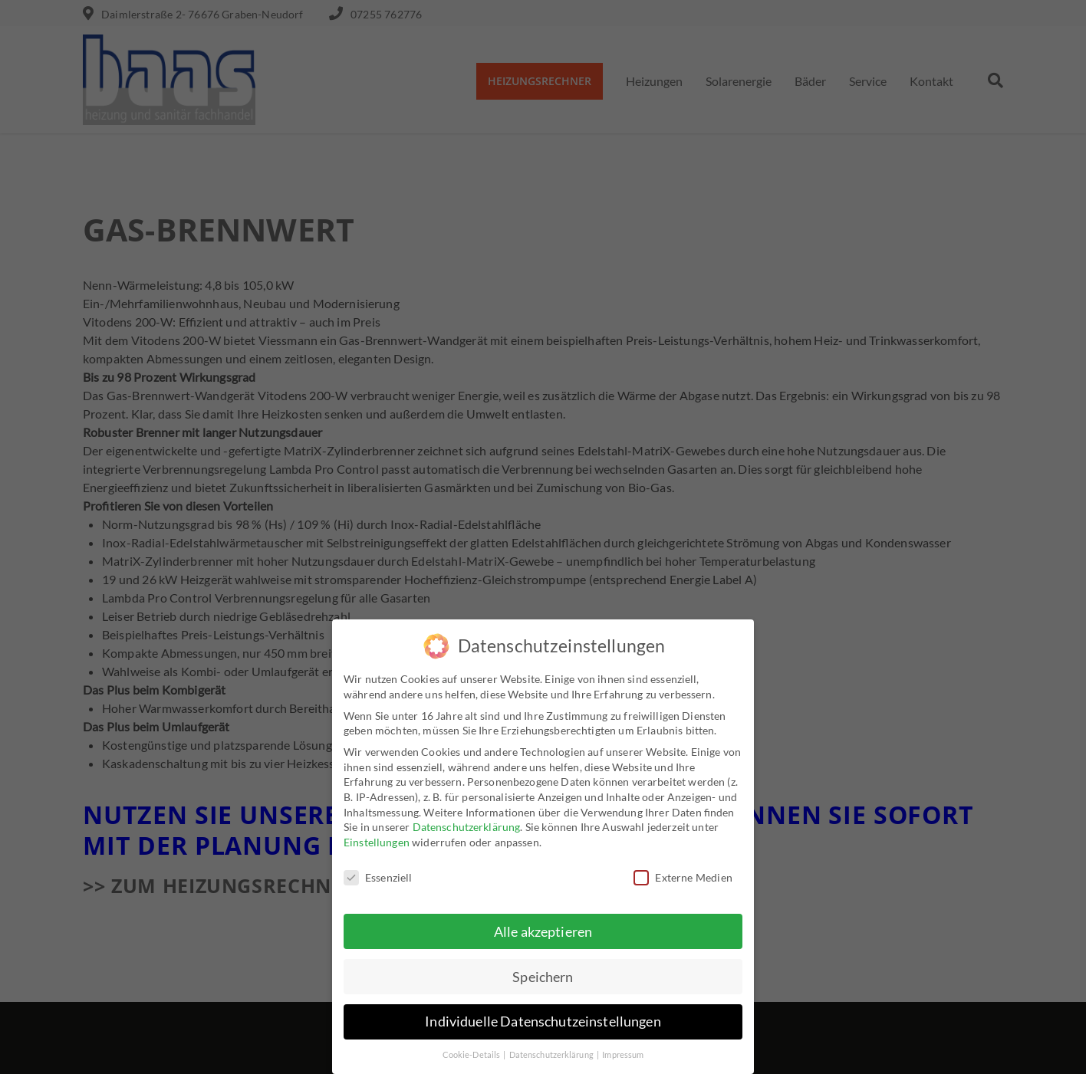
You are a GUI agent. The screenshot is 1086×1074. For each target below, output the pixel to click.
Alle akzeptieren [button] (543, 931)
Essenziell (378, 876)
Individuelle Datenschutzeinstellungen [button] (542, 1021)
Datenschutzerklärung (467, 826)
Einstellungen (377, 841)
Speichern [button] (542, 976)
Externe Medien (683, 876)
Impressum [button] (622, 1054)
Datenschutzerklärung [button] (552, 1054)
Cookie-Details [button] (472, 1054)
